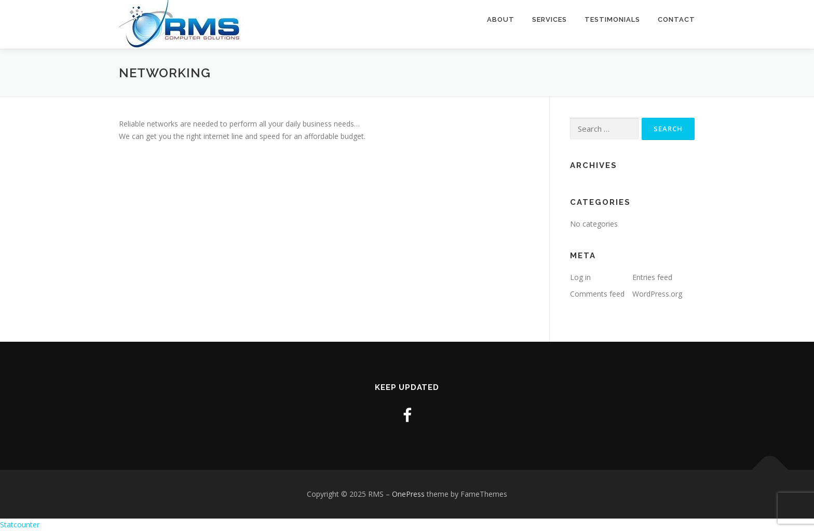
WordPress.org (657, 294)
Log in (580, 277)
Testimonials (612, 19)
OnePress (408, 494)
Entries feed (652, 277)
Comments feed (597, 294)
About (500, 19)
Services (549, 19)
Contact (676, 19)
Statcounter (19, 524)
